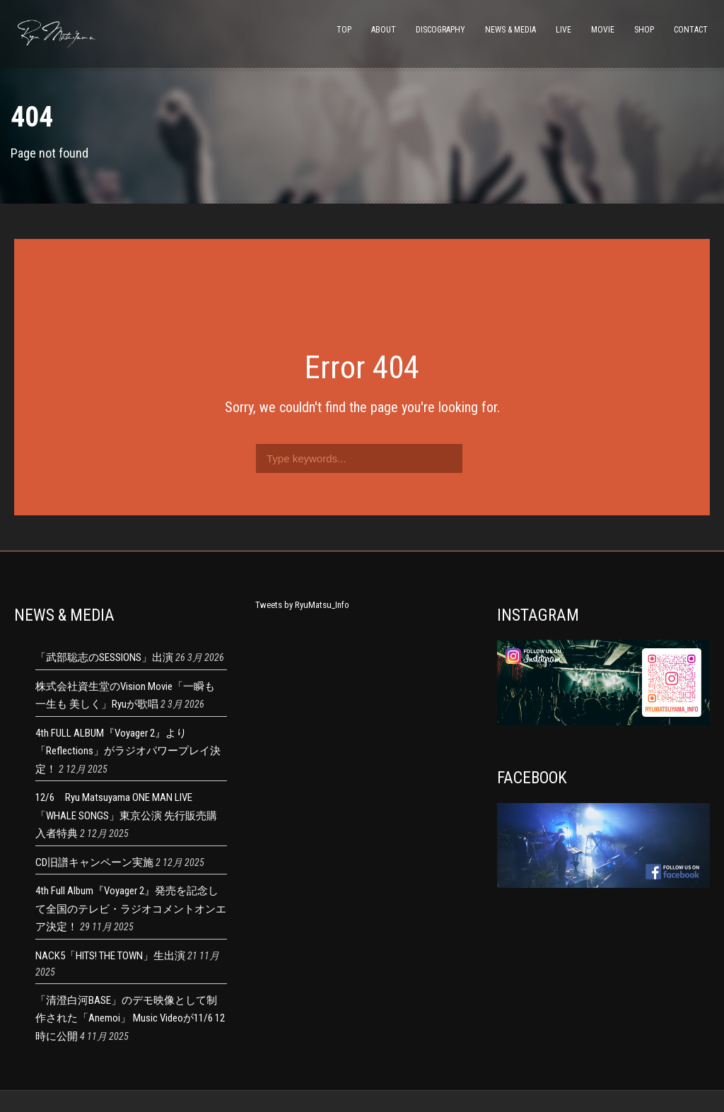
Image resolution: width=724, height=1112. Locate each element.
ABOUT (383, 30)
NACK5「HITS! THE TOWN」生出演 (110, 955)
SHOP (644, 30)
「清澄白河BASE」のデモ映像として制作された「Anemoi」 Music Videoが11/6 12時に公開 (130, 1018)
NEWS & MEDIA (510, 30)
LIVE (563, 30)
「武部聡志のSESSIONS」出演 (104, 657)
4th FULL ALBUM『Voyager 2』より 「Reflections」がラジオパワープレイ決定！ (128, 751)
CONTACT (691, 30)
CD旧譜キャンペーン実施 (94, 862)
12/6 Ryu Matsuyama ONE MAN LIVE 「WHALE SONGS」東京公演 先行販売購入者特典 (126, 815)
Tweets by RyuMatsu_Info (302, 604)
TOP (344, 30)
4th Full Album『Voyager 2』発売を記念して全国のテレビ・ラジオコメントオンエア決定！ (130, 908)
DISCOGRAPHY (440, 30)
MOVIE (602, 30)
